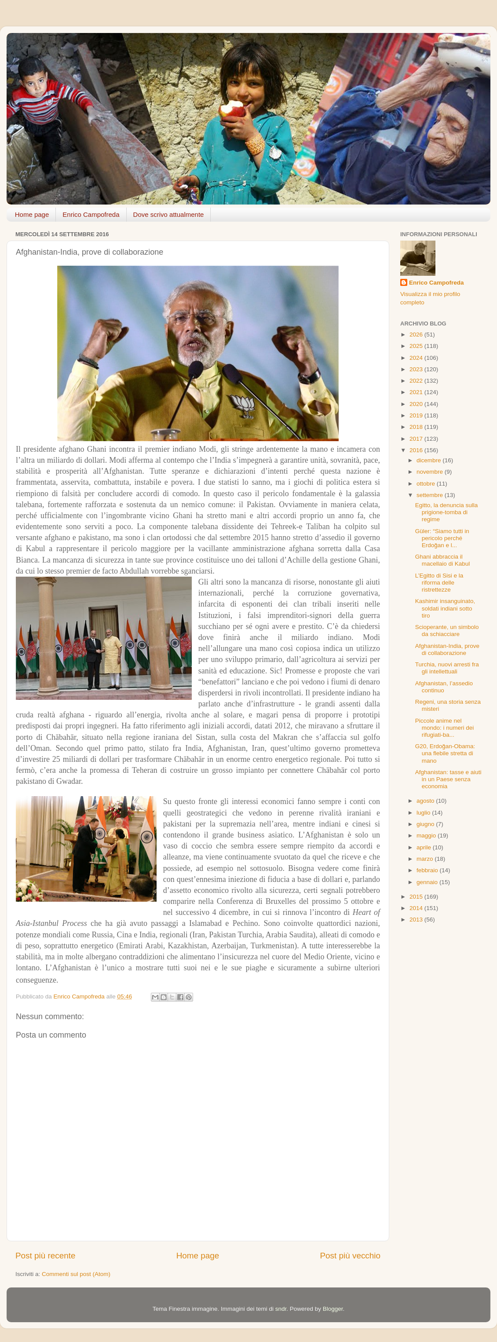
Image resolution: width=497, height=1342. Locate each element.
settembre (431, 495)
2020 (416, 404)
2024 (416, 358)
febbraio (428, 870)
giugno (426, 824)
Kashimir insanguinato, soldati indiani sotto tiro (445, 608)
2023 (416, 369)
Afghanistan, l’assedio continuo (444, 687)
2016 (416, 450)
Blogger (333, 1308)
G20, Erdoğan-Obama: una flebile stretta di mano (445, 753)
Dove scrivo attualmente (168, 214)
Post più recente (45, 1255)
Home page (32, 214)
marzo (426, 859)
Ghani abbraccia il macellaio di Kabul (442, 560)
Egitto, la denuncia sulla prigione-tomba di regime (446, 512)
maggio (427, 835)
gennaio (428, 882)
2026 (416, 334)
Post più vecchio (350, 1255)
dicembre (429, 460)
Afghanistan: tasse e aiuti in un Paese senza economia (448, 779)
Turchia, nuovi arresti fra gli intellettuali (447, 668)
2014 (416, 908)
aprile (425, 847)
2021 (416, 392)
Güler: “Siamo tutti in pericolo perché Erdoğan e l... (442, 538)
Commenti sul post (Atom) (76, 1274)
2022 (416, 380)
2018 (416, 427)
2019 (416, 415)
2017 (416, 438)
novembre (431, 471)
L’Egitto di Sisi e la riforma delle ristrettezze (439, 582)
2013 (416, 919)
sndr (281, 1308)
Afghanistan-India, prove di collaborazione (447, 649)
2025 (416, 346)
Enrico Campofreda (90, 214)
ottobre (427, 483)
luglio (424, 812)
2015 (416, 896)
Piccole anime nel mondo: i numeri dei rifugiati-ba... (444, 727)
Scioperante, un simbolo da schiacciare (447, 630)
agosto (426, 800)
